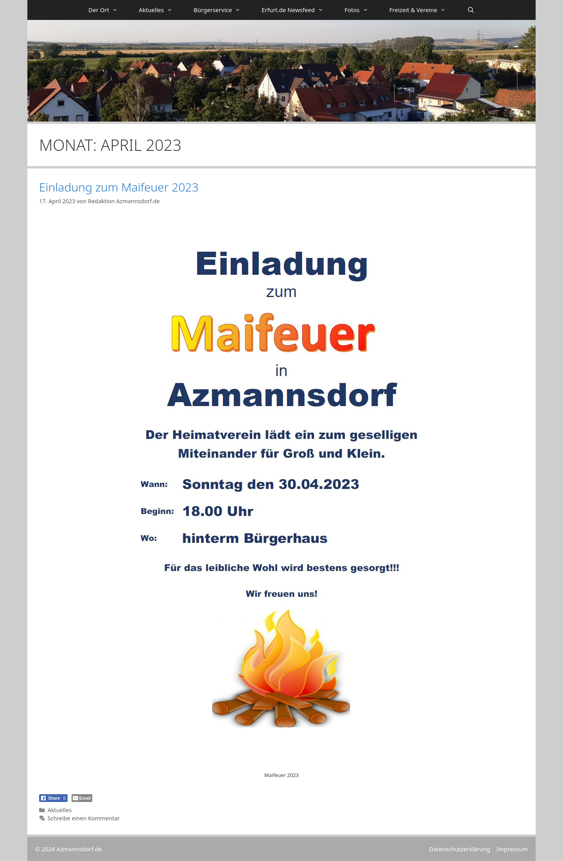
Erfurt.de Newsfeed (298, 10)
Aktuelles (161, 10)
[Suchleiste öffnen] (470, 10)
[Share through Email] (82, 798)
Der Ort (108, 10)
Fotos (361, 10)
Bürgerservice (222, 10)
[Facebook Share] (53, 798)
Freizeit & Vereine (423, 10)
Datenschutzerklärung (459, 849)
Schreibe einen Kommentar (84, 818)
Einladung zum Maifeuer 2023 (119, 187)
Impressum (512, 849)
